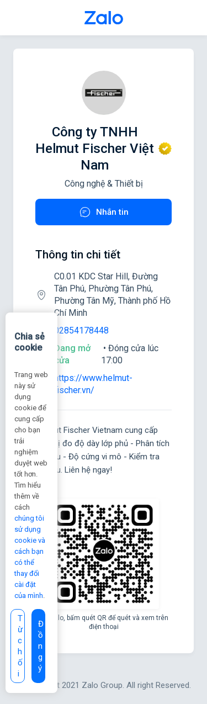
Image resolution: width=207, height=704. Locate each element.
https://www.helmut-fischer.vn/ (93, 384)
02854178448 (81, 330)
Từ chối (20, 646)
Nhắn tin (103, 212)
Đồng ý (41, 646)
